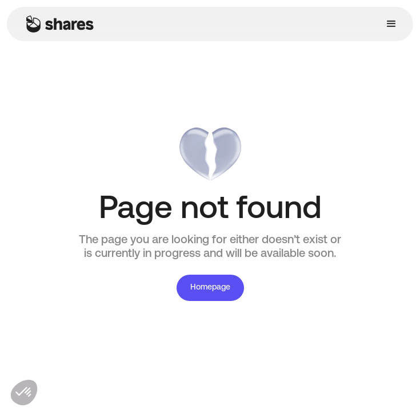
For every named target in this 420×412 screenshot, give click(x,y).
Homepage (210, 287)
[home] (57, 24)
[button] (391, 24)
